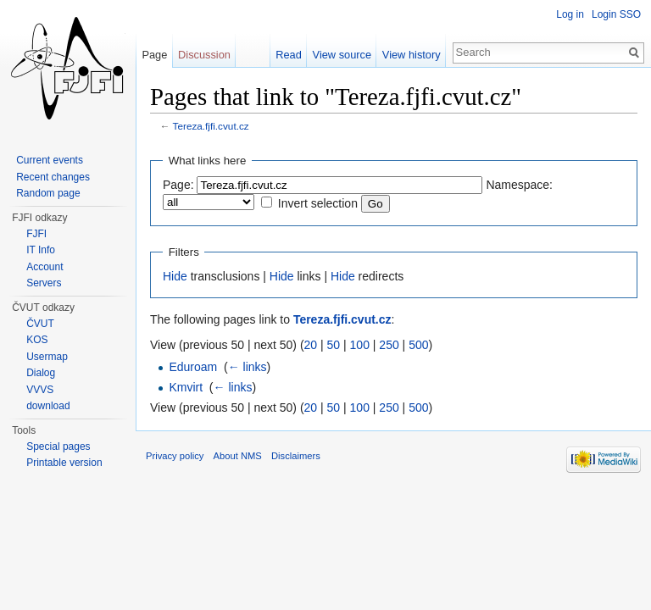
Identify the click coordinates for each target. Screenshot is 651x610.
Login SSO (616, 14)
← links (247, 367)
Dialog (40, 373)
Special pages (58, 446)
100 (360, 345)
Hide (175, 276)
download (48, 406)
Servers (43, 283)
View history (411, 54)
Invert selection (318, 203)
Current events (49, 160)
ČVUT (40, 324)
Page (154, 54)
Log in (570, 14)
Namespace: (519, 184)
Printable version (64, 463)
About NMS (238, 456)
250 (388, 345)
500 (418, 345)
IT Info (40, 250)
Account (44, 267)
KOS (36, 340)
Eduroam (193, 367)
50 (334, 345)
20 (311, 345)
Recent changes (53, 177)
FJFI (36, 234)
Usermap (47, 357)
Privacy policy (174, 456)
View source (342, 54)
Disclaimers (295, 456)
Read (288, 54)
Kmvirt (186, 387)
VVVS (39, 390)
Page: (178, 184)
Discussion (204, 54)
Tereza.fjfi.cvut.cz (211, 125)
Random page (48, 193)
